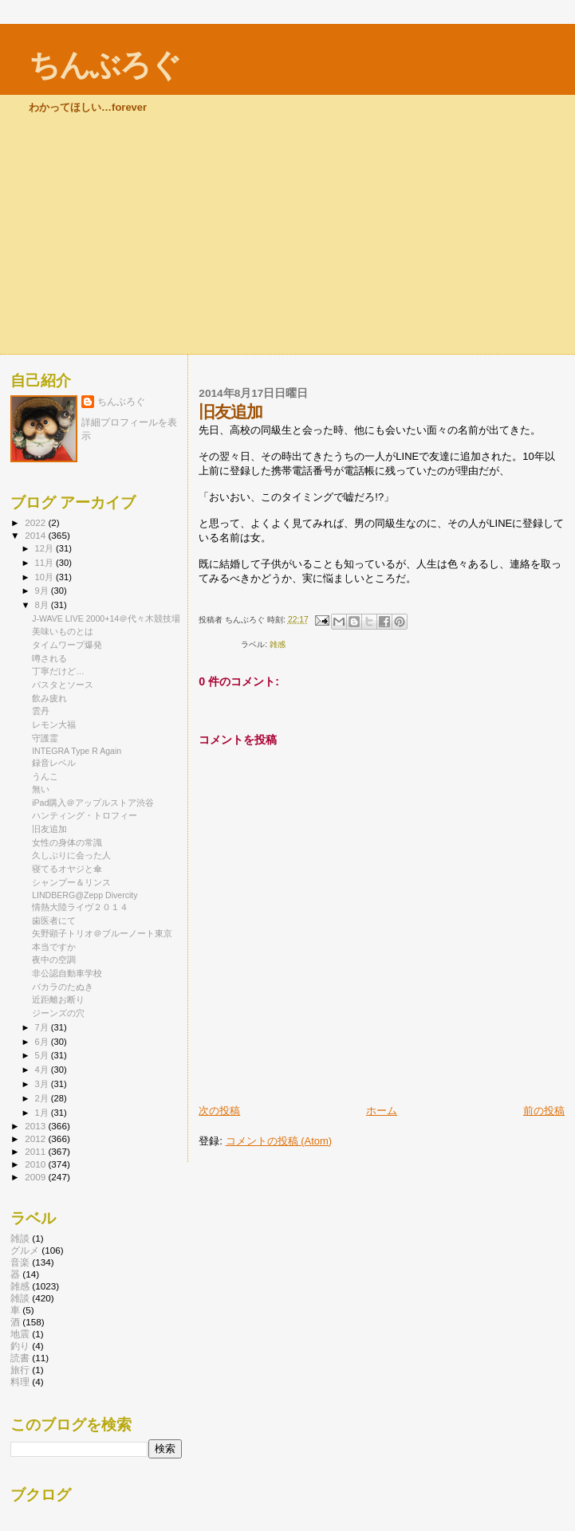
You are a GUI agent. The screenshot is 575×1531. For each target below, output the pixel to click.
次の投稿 (219, 1111)
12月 (45, 548)
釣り (20, 1346)
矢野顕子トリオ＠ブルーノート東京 (102, 933)
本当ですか (54, 947)
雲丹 (40, 711)
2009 (36, 1177)
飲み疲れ (49, 698)
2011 (36, 1151)
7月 (43, 1027)
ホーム (381, 1111)
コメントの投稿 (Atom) (279, 1141)
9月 (43, 590)
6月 (43, 1041)
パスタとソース (62, 684)
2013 (36, 1126)
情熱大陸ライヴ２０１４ (80, 907)
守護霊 (45, 738)
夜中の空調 (54, 959)
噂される (49, 658)
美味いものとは (62, 631)
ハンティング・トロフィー (84, 815)
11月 (45, 562)
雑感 (278, 644)
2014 (36, 535)
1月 (43, 1112)
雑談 (20, 1238)
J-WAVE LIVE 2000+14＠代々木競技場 (106, 618)
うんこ (45, 776)
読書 (20, 1357)
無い (40, 789)
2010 (36, 1164)
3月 (43, 1084)
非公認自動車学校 (67, 973)
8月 (43, 605)
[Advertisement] (287, 234)
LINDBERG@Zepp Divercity (84, 895)
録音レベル (54, 762)
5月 (43, 1055)
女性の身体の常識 (67, 842)
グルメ (24, 1250)
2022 (36, 522)
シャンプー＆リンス (71, 882)
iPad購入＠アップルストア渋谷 (93, 802)
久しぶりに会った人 (71, 855)
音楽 (20, 1262)
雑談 (20, 1298)
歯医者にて (54, 920)
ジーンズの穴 (58, 1013)
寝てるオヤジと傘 (67, 868)
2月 (43, 1098)
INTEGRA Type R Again (76, 751)
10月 (45, 577)
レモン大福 (54, 724)
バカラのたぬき (62, 986)
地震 (20, 1334)
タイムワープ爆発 (67, 645)
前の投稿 (544, 1111)
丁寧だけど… (58, 671)
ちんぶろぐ (104, 65)
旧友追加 (49, 829)
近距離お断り (58, 999)
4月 (43, 1069)
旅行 (20, 1369)
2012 (36, 1138)
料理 (20, 1381)
